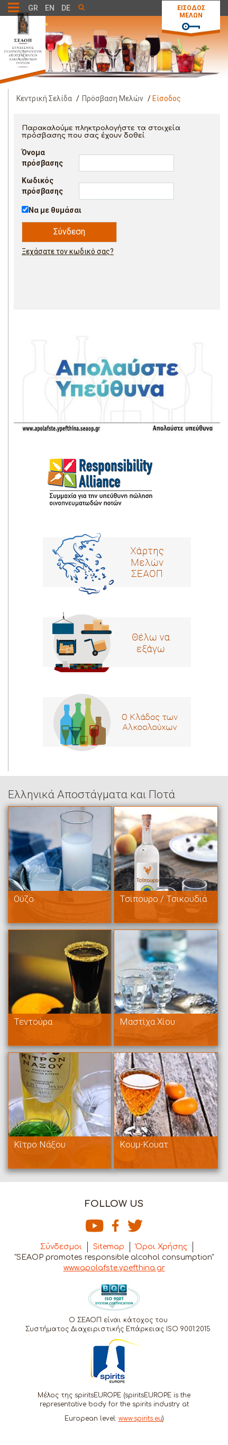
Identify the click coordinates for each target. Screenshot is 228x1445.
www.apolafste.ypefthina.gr (114, 1268)
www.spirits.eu (140, 1418)
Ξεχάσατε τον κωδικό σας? (68, 251)
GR (33, 8)
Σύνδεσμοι (61, 1247)
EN (49, 8)
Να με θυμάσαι (55, 210)
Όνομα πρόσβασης (42, 157)
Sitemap (108, 1247)
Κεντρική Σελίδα (44, 98)
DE (65, 8)
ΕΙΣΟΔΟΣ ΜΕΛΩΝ (191, 11)
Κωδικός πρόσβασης (42, 185)
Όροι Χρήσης (161, 1247)
